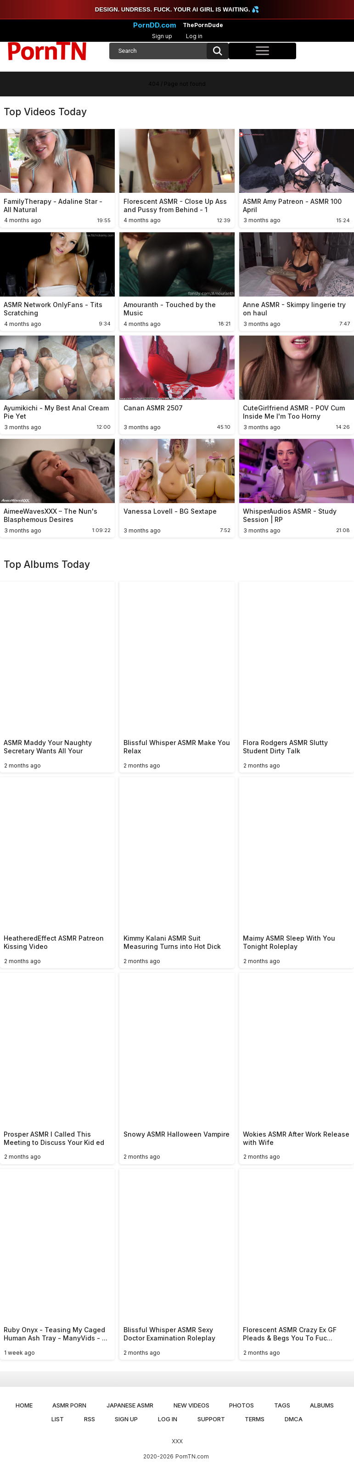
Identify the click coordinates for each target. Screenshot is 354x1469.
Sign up (162, 36)
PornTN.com (192, 1456)
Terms (254, 1419)
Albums (322, 1405)
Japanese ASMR (130, 1405)
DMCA (294, 1419)
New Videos (191, 1405)
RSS (89, 1419)
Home (24, 1405)
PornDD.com (154, 25)
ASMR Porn (69, 1405)
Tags (282, 1405)
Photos (241, 1405)
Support (211, 1419)
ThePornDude (203, 25)
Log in (194, 36)
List (57, 1419)
